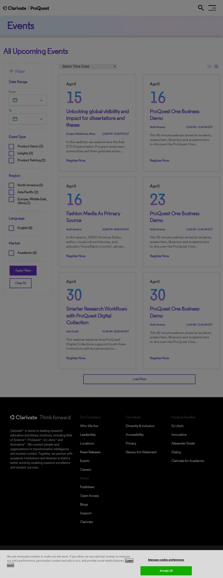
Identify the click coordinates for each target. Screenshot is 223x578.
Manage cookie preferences (166, 565)
